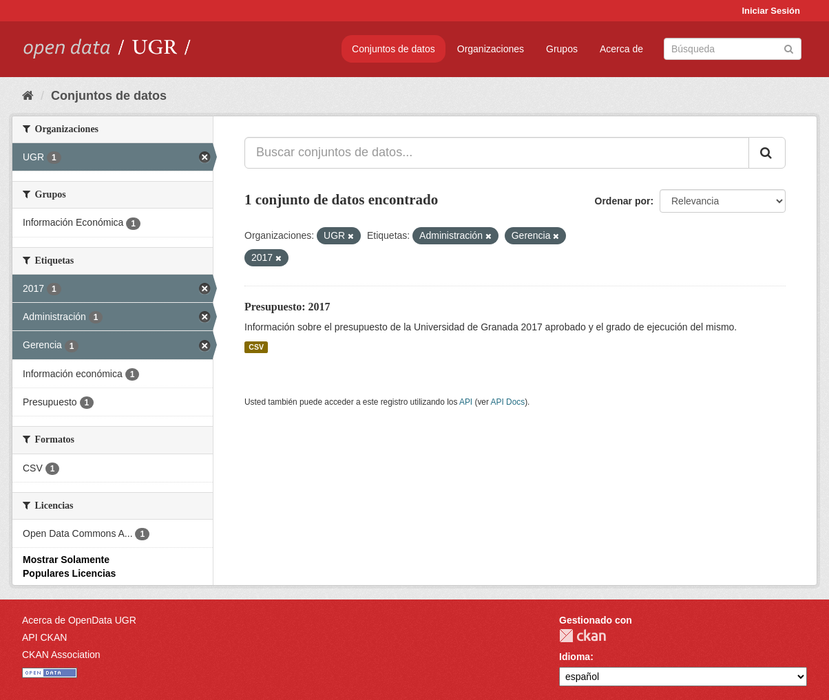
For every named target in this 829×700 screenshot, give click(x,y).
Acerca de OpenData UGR (79, 620)
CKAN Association (61, 654)
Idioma (574, 656)
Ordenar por (623, 200)
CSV (256, 347)
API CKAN (44, 637)
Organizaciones (490, 48)
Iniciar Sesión (771, 11)
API (465, 402)
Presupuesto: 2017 (287, 306)
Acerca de (621, 48)
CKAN (582, 635)
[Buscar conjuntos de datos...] (496, 153)
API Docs (508, 402)
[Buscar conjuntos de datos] (732, 49)
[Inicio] (28, 96)
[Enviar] (789, 48)
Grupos (562, 48)
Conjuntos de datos (393, 48)
